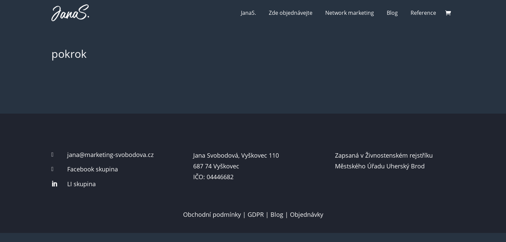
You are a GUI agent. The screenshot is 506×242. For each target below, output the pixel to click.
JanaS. (248, 12)
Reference (423, 12)
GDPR (256, 214)
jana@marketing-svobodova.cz (110, 155)
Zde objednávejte (290, 12)
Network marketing (349, 12)
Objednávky (306, 214)
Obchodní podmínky (212, 214)
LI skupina (81, 184)
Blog (392, 12)
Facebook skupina (92, 169)
